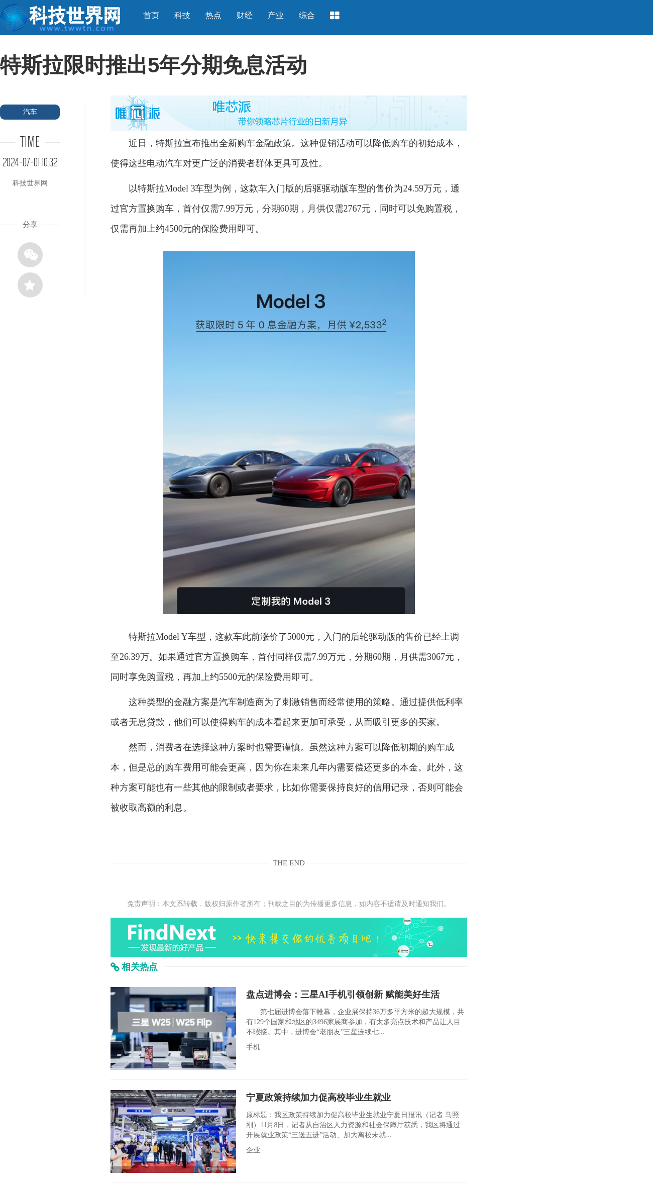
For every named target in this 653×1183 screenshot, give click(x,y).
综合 (307, 15)
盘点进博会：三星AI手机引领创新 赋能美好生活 (343, 995)
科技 (182, 15)
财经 (245, 15)
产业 (276, 15)
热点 (213, 15)
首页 (151, 15)
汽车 (30, 112)
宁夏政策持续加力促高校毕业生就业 (318, 1098)
